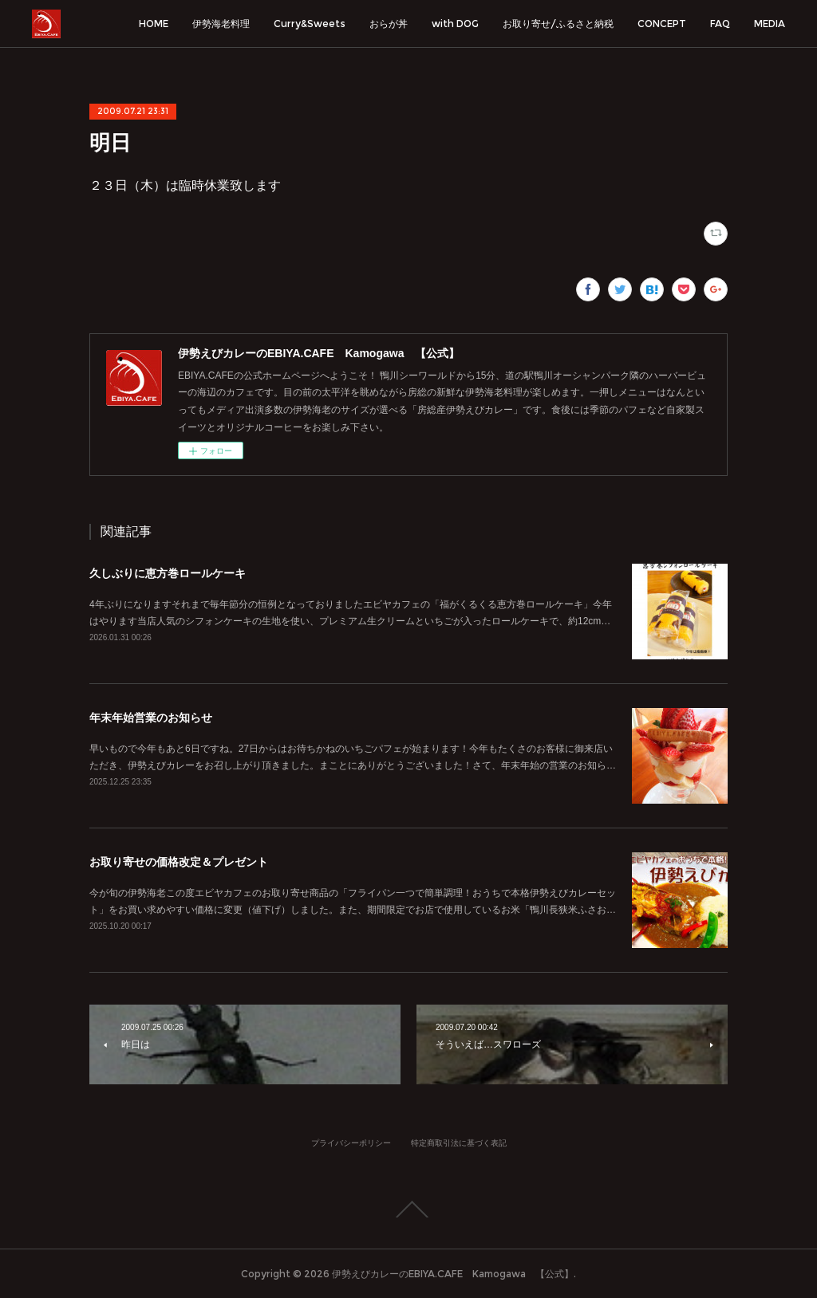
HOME (153, 24)
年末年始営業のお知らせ (150, 717)
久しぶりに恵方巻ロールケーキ (167, 573)
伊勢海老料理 (221, 24)
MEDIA (769, 24)
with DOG (455, 24)
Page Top (408, 1209)
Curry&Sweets (309, 24)
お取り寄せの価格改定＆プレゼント (178, 862)
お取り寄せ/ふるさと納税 (558, 24)
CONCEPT (661, 24)
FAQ (720, 24)
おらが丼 (388, 24)
